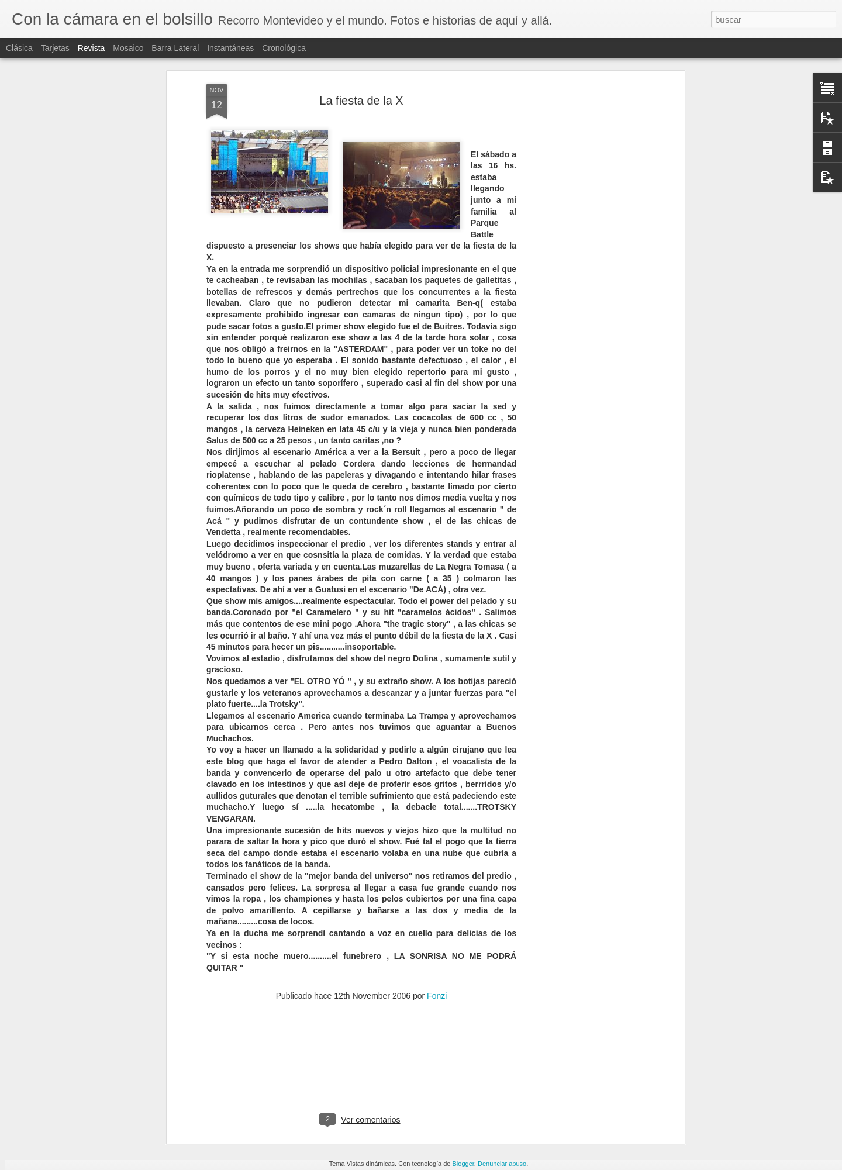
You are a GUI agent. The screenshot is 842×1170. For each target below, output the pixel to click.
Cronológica (284, 48)
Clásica (19, 48)
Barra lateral (175, 48)
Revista (91, 48)
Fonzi (437, 908)
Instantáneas (230, 48)
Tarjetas (55, 48)
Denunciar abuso (502, 1163)
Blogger (463, 1163)
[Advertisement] (580, 181)
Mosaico (128, 48)
